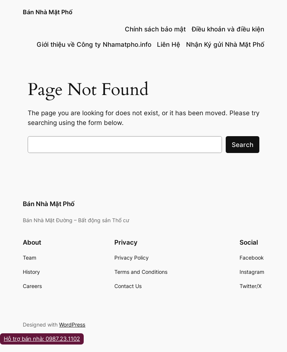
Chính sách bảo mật (155, 29)
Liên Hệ (168, 44)
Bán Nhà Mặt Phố (47, 12)
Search (242, 145)
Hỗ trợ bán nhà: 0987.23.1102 (42, 338)
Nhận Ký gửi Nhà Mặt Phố (225, 44)
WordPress (72, 324)
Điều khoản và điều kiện (228, 29)
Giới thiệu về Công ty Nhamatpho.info (94, 44)
